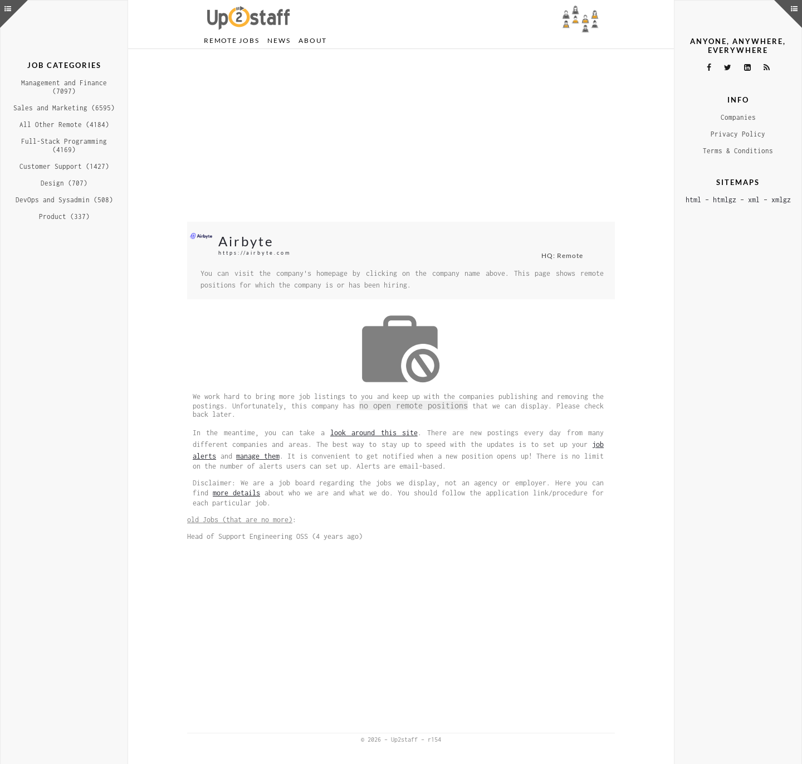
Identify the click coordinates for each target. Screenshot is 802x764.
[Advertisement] (401, 135)
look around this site (374, 433)
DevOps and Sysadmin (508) (64, 199)
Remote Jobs (231, 40)
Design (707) (64, 183)
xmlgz (781, 200)
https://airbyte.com (254, 253)
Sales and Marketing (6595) (64, 107)
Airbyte (246, 241)
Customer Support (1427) (64, 166)
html (693, 200)
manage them (258, 456)
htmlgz (724, 200)
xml (754, 200)
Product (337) (64, 216)
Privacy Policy (738, 134)
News (278, 40)
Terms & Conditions (738, 150)
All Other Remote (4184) (64, 124)
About (313, 40)
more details (236, 493)
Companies (738, 117)
